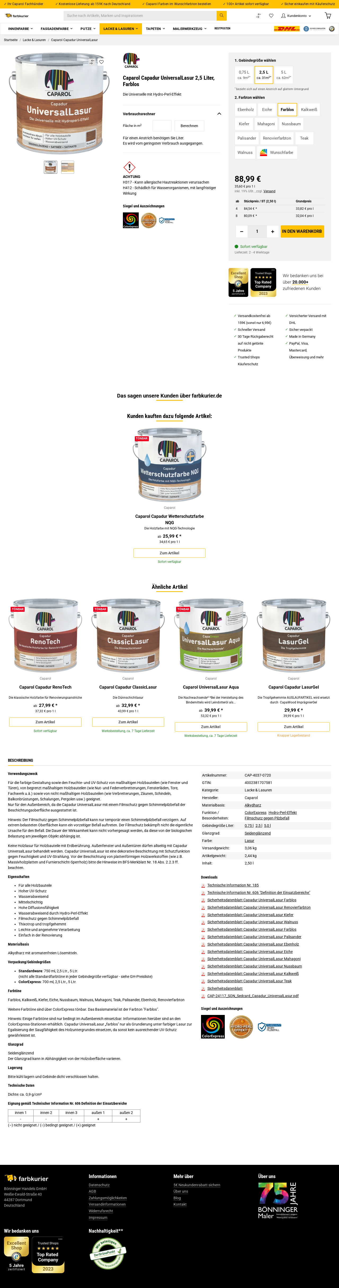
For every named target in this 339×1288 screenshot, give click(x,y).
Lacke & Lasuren (258, 802)
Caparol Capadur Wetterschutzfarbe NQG (169, 526)
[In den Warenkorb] (302, 238)
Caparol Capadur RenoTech (45, 696)
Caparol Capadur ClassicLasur (128, 696)
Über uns (180, 1203)
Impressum (98, 1229)
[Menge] (257, 238)
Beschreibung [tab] (20, 771)
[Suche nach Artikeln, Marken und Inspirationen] (150, 19)
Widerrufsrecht (101, 1222)
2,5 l (259, 837)
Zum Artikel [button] (169, 561)
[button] (293, 19)
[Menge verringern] (242, 238)
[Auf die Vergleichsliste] (91, 68)
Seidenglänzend (258, 845)
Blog (177, 1209)
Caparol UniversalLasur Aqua (211, 696)
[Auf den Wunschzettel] (101, 68)
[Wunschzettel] (266, 19)
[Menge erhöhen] (273, 238)
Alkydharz (253, 817)
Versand (269, 197)
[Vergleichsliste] (253, 18)
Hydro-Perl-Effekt (283, 824)
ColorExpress (255, 824)
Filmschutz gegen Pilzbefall (267, 830)
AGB (92, 1203)
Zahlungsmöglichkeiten (108, 1209)
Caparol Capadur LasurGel (294, 696)
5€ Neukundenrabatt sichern (196, 1196)
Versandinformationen (107, 1216)
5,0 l (267, 837)
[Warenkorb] (327, 19)
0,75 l (249, 837)
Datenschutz (99, 1196)
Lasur (249, 852)
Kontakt (180, 1216)
